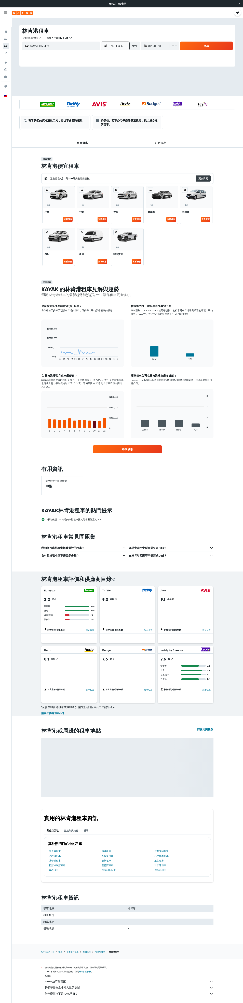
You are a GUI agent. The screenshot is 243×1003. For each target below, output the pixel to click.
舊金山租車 (160, 870)
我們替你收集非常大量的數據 (129, 988)
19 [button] (91, 102)
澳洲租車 (87, 951)
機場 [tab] (86, 830)
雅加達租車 (160, 865)
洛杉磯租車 (55, 855)
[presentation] (113, 579)
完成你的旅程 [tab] (71, 830)
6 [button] (100, 85)
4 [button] (83, 85)
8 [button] (116, 85)
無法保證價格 (85, 971)
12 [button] (91, 93)
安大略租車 (55, 851)
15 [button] (116, 93)
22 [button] (115, 102)
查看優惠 (68, 219)
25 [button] (83, 110)
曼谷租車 (53, 870)
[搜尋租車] (5, 37)
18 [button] (83, 102)
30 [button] (67, 118)
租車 (60, 951)
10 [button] (75, 93)
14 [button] (108, 93)
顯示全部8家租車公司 (52, 713)
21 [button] (108, 102)
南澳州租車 (100, 951)
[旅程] (5, 77)
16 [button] (67, 102)
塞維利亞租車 (109, 870)
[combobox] (31, 38)
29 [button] (115, 110)
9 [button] (67, 93)
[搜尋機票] (5, 23)
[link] (127, 449)
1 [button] (115, 77)
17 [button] (75, 102)
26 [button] (91, 110)
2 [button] (67, 85)
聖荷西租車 (107, 865)
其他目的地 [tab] (53, 830)
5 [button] (91, 85)
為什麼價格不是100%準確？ (129, 994)
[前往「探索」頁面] (5, 53)
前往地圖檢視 (205, 729)
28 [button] (107, 110)
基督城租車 (55, 860)
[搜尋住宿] (5, 30)
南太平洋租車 (72, 951)
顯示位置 (90, 630)
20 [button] (99, 102)
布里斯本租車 (161, 855)
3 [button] (75, 85)
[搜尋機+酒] (5, 44)
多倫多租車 (107, 855)
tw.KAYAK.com (47, 951)
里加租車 (159, 860)
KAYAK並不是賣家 (129, 982)
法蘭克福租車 (161, 851)
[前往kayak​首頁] (22, 13)
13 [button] (100, 93)
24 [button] (75, 110)
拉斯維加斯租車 (57, 865)
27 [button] (99, 110)
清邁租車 (106, 851)
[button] (239, 3)
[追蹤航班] (5, 61)
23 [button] (67, 110)
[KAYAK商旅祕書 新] (5, 68)
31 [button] (75, 118)
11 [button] (84, 93)
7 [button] (108, 85)
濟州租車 (106, 860)
